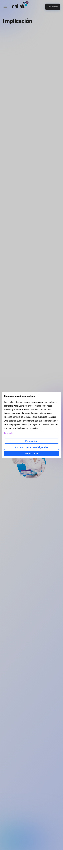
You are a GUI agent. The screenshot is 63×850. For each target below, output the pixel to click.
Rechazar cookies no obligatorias (31, 447)
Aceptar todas (31, 453)
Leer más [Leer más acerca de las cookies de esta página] (8, 433)
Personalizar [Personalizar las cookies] (31, 441)
